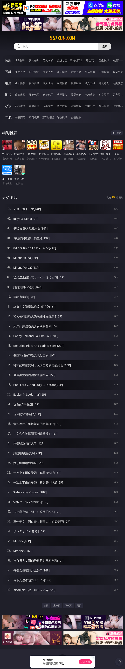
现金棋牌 (104, 60)
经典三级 (90, 83)
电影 (8, 83)
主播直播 (104, 72)
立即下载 (85, 661)
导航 (8, 117)
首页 (46, 605)
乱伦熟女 (104, 83)
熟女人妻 (76, 72)
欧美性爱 (62, 83)
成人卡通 (48, 83)
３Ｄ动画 (62, 72)
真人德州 (34, 60)
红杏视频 (62, 117)
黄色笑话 (104, 106)
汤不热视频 (48, 117)
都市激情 (20, 106)
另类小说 (90, 106)
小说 (8, 106)
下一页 (68, 605)
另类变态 (118, 83)
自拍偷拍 (34, 72)
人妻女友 (48, 106)
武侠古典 (62, 106)
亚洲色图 (34, 94)
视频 (8, 72)
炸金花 (90, 60)
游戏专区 (62, 60)
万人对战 (48, 60)
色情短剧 (76, 117)
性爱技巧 (118, 106)
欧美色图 (48, 94)
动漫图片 (62, 94)
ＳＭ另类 (118, 72)
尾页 (79, 605)
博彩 (8, 60)
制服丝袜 (76, 83)
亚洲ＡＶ (20, 72)
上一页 (56, 605)
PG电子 (20, 60)
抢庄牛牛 (118, 60)
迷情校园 (76, 106)
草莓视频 (34, 117)
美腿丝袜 (76, 94)
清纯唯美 (90, 94)
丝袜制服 (90, 72)
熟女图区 (104, 94)
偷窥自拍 (20, 94)
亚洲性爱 (20, 83)
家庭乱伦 (34, 106)
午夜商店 (20, 117)
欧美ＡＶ (48, 72)
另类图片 (118, 94)
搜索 (104, 46)
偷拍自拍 (34, 83)
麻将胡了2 (76, 60)
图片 (8, 94)
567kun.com (62, 38)
